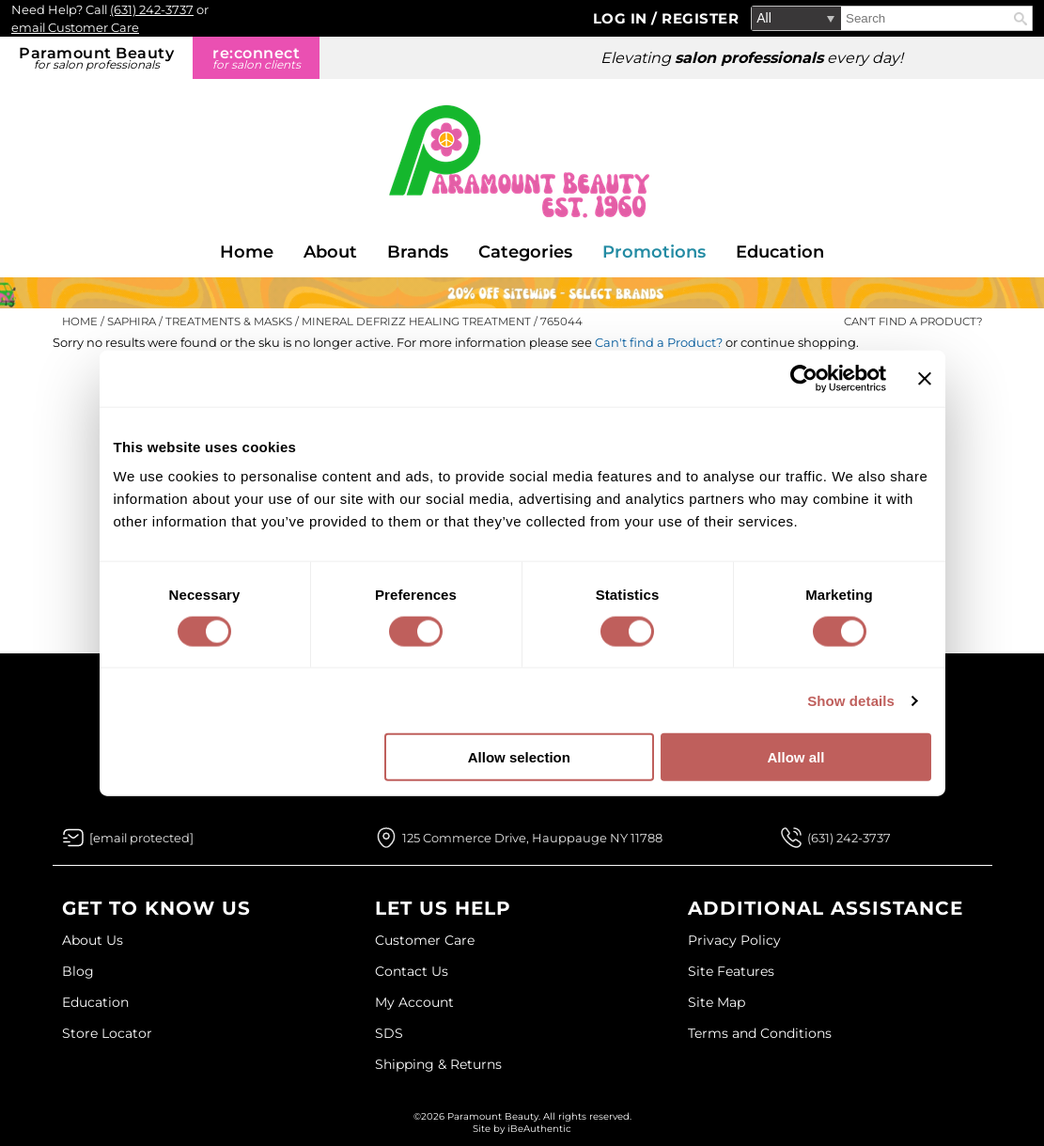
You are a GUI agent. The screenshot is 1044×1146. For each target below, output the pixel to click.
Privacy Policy (734, 940)
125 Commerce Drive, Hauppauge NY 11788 (532, 837)
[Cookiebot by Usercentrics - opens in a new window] (804, 378)
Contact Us (411, 971)
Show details (851, 700)
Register (700, 18)
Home (246, 252)
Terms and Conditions (760, 1033)
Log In (622, 18)
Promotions (654, 252)
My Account (414, 1002)
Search (1020, 18)
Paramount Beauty (96, 57)
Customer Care (425, 940)
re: (256, 57)
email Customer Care (75, 27)
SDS (389, 1033)
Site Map (716, 1002)
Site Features (731, 971)
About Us (92, 940)
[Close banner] (924, 378)
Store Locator (107, 1033)
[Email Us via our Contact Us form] (141, 837)
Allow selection (519, 757)
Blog (78, 971)
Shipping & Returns (438, 1064)
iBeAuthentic (539, 1128)
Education (780, 252)
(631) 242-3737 (152, 9)
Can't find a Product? (913, 321)
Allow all (796, 757)
